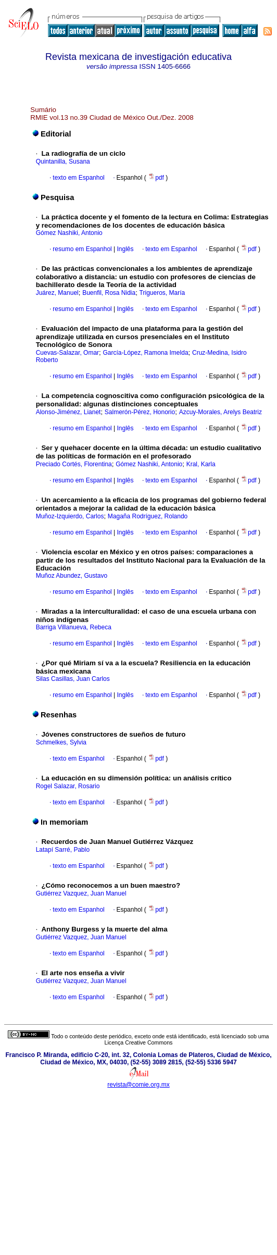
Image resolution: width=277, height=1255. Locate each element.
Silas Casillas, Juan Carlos (73, 678)
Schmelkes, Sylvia (61, 742)
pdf (157, 177)
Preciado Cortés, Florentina (74, 464)
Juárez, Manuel (57, 292)
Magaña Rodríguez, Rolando (147, 516)
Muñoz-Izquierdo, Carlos (70, 516)
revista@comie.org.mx (138, 1084)
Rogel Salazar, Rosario (68, 786)
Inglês (124, 249)
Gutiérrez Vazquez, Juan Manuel (81, 893)
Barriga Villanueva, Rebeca (73, 627)
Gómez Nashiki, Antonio (69, 233)
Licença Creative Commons (139, 1042)
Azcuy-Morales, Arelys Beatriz (220, 412)
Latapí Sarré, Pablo (63, 849)
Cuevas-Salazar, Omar (67, 352)
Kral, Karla (201, 464)
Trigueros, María (162, 292)
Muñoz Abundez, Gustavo (71, 575)
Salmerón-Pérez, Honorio (140, 412)
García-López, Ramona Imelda (145, 352)
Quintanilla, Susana (63, 161)
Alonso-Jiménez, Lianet (68, 412)
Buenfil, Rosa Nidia (108, 292)
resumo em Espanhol (82, 249)
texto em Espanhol (78, 177)
